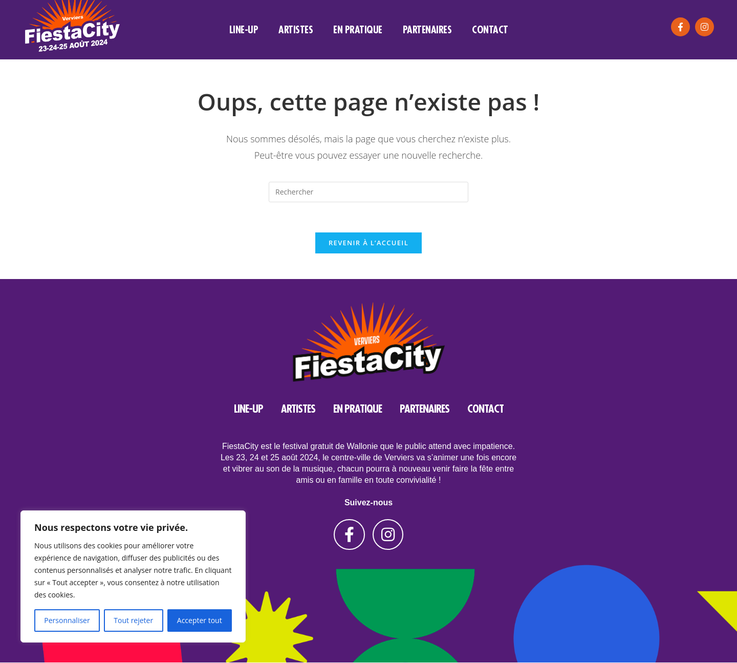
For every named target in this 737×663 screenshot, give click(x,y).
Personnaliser (67, 620)
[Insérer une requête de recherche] (368, 192)
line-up (243, 29)
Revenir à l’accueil (368, 243)
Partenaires (427, 29)
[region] (133, 576)
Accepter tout (199, 620)
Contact (490, 29)
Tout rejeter (133, 620)
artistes (295, 29)
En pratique (357, 29)
